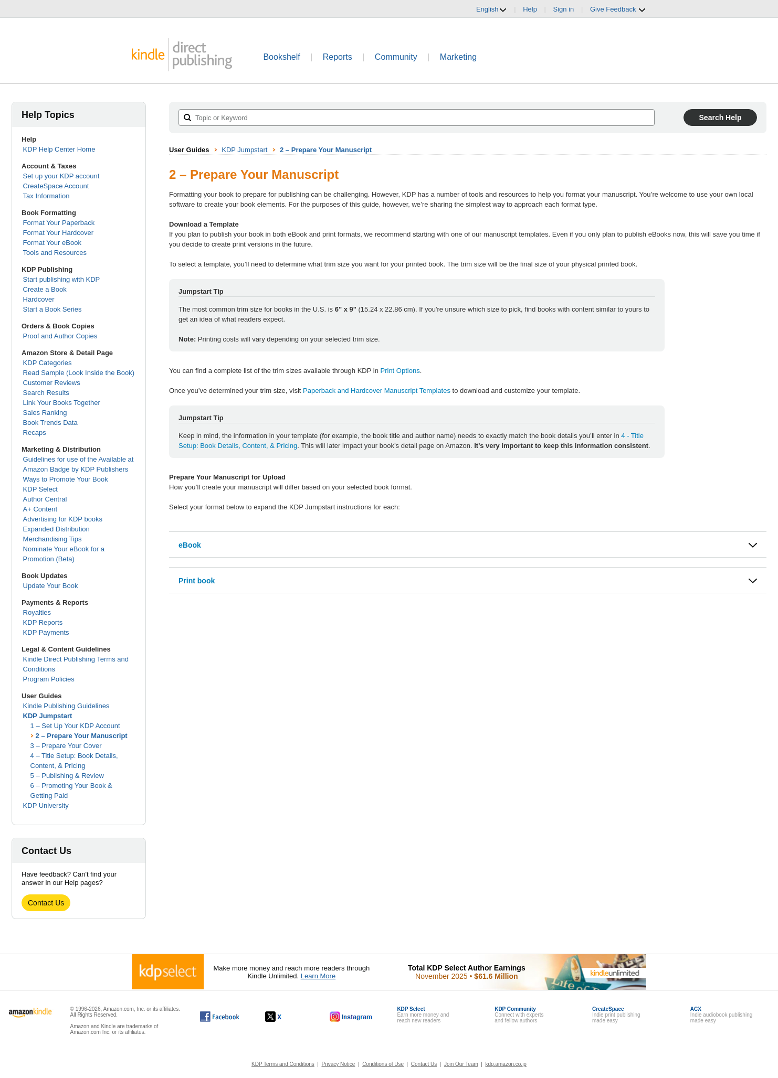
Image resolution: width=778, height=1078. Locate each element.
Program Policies (49, 679)
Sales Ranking (45, 413)
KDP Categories (47, 363)
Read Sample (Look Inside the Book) (78, 373)
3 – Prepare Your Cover (66, 746)
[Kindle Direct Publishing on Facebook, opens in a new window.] (219, 1016)
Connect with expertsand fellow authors (519, 1014)
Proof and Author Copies (60, 336)
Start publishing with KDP (61, 279)
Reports (337, 56)
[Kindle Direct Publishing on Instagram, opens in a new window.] (351, 1016)
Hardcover (39, 299)
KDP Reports (43, 622)
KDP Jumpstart (47, 716)
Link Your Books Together (61, 403)
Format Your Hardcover (58, 233)
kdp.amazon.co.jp (506, 1064)
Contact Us (46, 903)
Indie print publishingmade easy (616, 1014)
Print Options (400, 371)
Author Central (45, 499)
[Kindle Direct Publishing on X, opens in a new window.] (284, 1016)
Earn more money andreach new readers (423, 1014)
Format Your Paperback (59, 223)
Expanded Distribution (56, 529)
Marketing (458, 56)
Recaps (34, 432)
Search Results (46, 393)
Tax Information (46, 196)
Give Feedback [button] (618, 9)
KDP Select (40, 489)
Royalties (37, 612)
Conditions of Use (383, 1064)
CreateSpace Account (56, 186)
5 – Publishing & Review (67, 776)
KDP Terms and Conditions (282, 1064)
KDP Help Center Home (59, 149)
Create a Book (45, 289)
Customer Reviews (51, 383)
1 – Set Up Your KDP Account (75, 726)
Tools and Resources (55, 253)
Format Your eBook (52, 243)
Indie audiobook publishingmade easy (721, 1014)
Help (530, 9)
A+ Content (40, 509)
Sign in (563, 9)
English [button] (491, 9)
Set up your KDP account (61, 176)
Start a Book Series (52, 309)
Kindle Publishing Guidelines (66, 706)
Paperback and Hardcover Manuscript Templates (376, 390)
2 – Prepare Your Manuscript (82, 736)
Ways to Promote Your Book (65, 479)
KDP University (46, 805)
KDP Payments (46, 632)
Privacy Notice (338, 1064)
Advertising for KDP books (63, 519)
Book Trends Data (50, 422)
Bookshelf (281, 56)
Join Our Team (461, 1064)
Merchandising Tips (52, 539)
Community (396, 56)
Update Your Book (50, 586)
